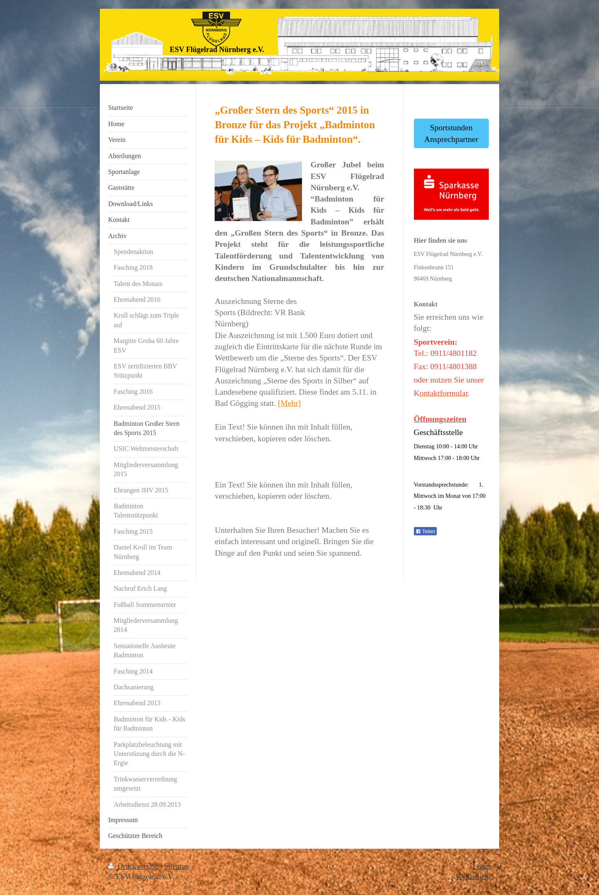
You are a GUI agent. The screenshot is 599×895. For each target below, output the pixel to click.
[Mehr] (289, 403)
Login (482, 866)
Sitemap (176, 866)
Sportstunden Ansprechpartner (451, 133)
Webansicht (473, 877)
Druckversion (134, 866)
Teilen (425, 532)
